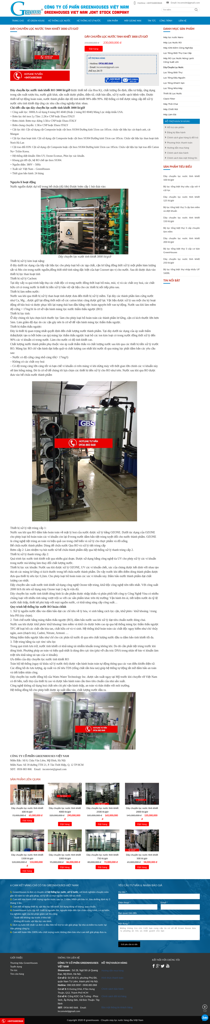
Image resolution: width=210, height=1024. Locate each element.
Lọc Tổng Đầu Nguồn (174, 77)
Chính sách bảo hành (177, 152)
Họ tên (122, 891)
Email (164, 902)
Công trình (165, 20)
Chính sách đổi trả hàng (114, 996)
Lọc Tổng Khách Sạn (174, 83)
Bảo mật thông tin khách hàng (117, 1007)
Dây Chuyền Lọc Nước (173, 67)
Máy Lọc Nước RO (172, 42)
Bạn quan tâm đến (127, 913)
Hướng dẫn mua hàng (178, 147)
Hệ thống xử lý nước (89, 20)
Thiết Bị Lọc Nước (172, 93)
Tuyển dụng (16, 966)
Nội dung (123, 923)
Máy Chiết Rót (170, 109)
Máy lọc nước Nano (173, 37)
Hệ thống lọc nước (59, 20)
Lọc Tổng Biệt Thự (172, 72)
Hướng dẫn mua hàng (113, 970)
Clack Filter (169, 98)
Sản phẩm (112, 20)
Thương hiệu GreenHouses (24, 962)
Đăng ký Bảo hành (176, 132)
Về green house (36, 20)
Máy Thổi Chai (170, 104)
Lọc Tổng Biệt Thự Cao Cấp (177, 53)
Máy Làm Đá (169, 114)
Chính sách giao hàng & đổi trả (182, 137)
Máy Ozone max (132, 20)
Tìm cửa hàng (17, 973)
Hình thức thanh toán (113, 978)
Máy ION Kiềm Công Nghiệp (178, 48)
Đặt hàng (93, 48)
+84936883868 (154, 2)
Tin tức (152, 20)
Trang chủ (18, 20)
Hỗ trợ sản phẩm (175, 127)
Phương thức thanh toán (179, 142)
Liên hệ (182, 20)
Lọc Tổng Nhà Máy (172, 88)
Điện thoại (124, 902)
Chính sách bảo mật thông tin (182, 157)
